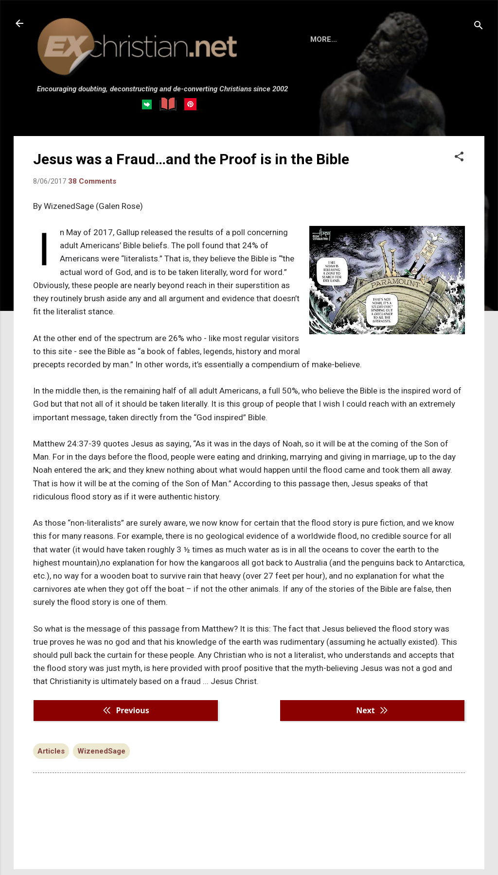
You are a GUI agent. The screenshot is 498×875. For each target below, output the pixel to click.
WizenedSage (101, 751)
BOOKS (361, 39)
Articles (51, 751)
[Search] (478, 26)
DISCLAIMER (413, 39)
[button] (459, 157)
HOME (321, 39)
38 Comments (92, 181)
